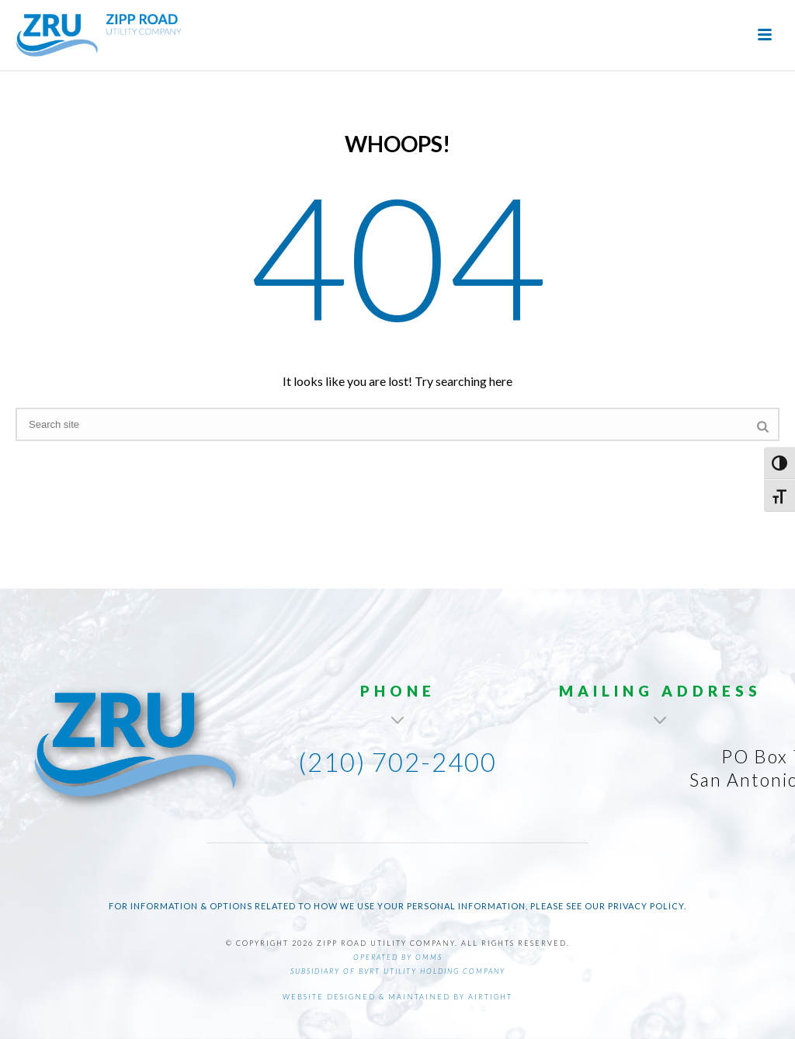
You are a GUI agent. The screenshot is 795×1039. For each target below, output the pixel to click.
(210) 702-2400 (397, 761)
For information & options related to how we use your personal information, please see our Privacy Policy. (397, 906)
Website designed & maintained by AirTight (397, 996)
